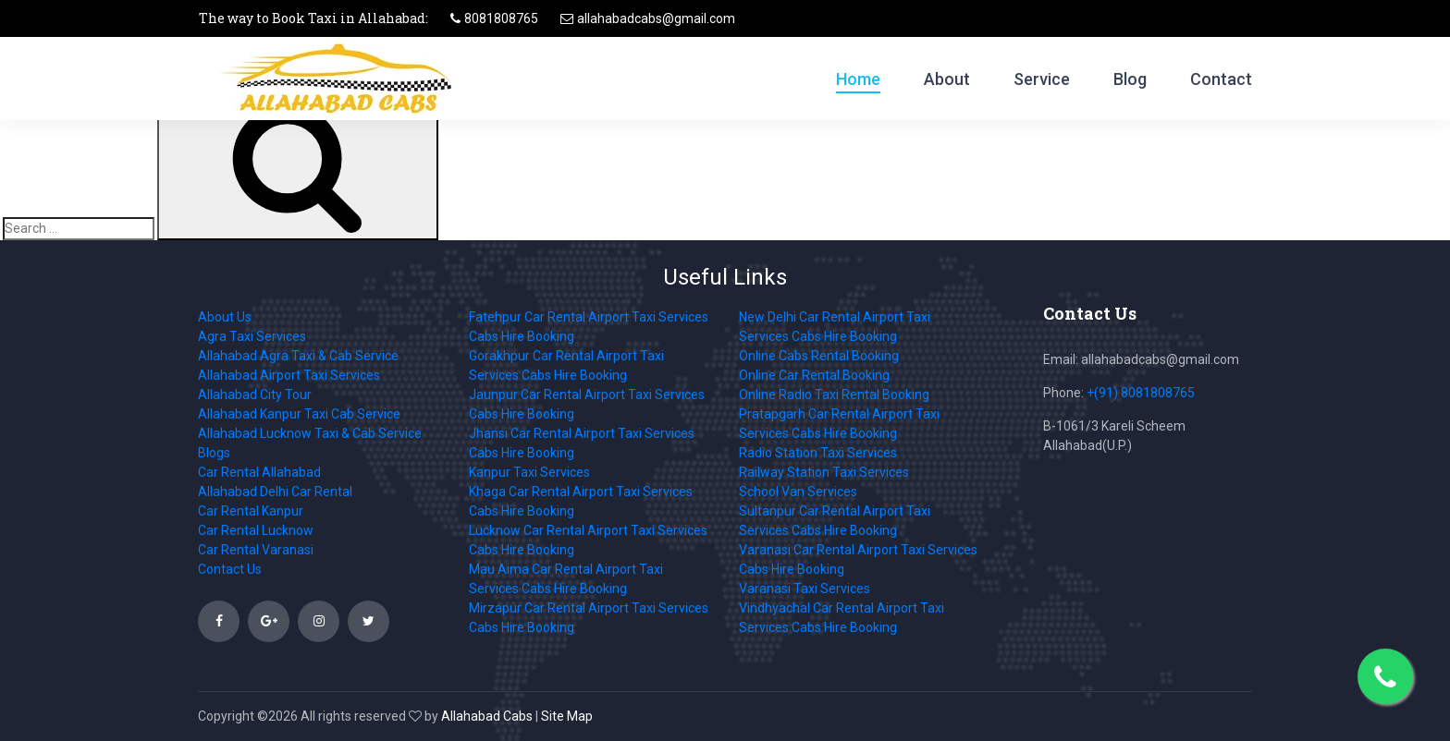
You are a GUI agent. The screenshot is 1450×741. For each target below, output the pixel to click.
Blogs (214, 452)
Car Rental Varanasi (255, 549)
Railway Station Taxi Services (824, 472)
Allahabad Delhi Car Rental (275, 491)
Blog (1130, 79)
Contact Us (230, 569)
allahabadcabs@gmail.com (656, 18)
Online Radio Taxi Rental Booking (834, 394)
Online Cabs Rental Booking (819, 355)
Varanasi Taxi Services (804, 588)
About (947, 79)
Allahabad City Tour (255, 394)
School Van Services (798, 491)
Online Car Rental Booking (814, 375)
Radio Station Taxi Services (818, 452)
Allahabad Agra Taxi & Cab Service (298, 355)
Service (1042, 79)
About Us (225, 317)
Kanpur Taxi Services (529, 472)
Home (858, 79)
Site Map (567, 716)
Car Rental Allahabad (259, 472)
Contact (1221, 79)
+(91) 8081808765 (1141, 392)
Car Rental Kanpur (250, 511)
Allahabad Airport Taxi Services (289, 375)
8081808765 (501, 18)
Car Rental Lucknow (255, 530)
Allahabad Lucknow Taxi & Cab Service (310, 433)
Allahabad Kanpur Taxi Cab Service (299, 414)
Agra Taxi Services (252, 336)
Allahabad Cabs (487, 716)
